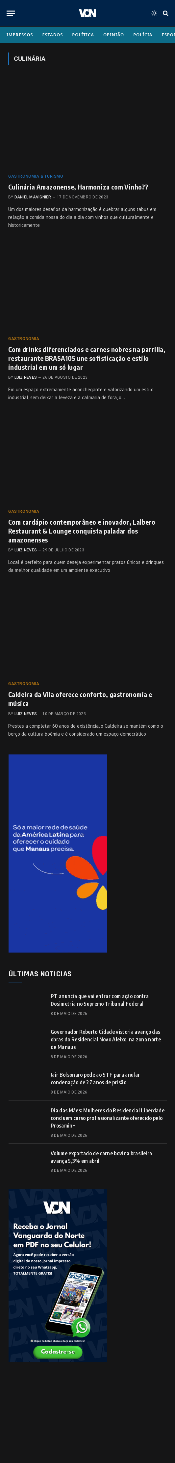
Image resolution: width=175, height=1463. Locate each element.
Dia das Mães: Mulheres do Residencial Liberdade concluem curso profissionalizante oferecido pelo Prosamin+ (107, 1118)
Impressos (20, 35)
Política (83, 35)
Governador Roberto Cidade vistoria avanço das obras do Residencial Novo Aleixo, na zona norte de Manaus (106, 1039)
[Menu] (11, 13)
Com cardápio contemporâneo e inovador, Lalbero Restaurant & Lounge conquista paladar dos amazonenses (81, 531)
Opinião (113, 35)
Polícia (142, 35)
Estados (52, 35)
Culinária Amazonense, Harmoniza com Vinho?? (78, 187)
